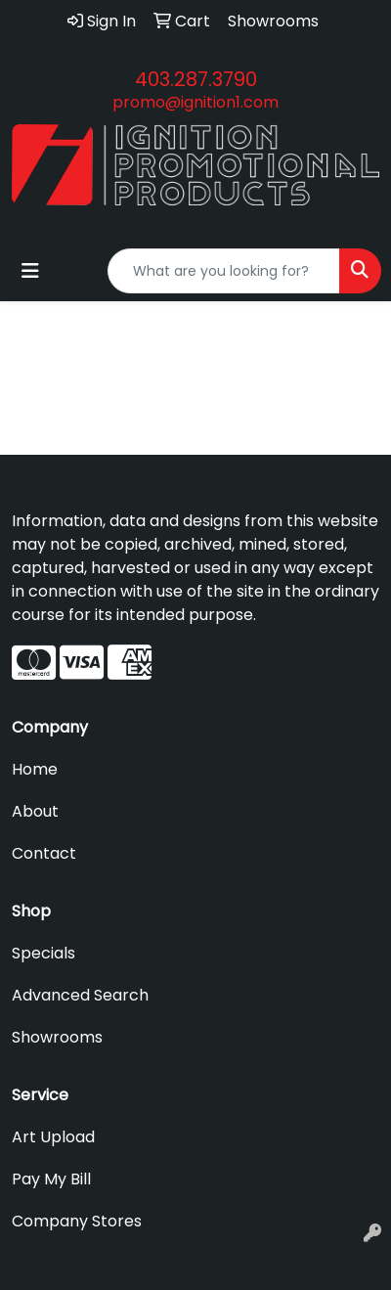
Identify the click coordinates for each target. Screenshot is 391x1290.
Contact (44, 853)
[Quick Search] (224, 270)
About (35, 811)
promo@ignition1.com (195, 102)
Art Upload (53, 1137)
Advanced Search (80, 995)
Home (35, 769)
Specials (43, 953)
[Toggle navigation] (30, 271)
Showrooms (57, 1037)
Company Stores (77, 1221)
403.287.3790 (196, 79)
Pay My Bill (51, 1179)
